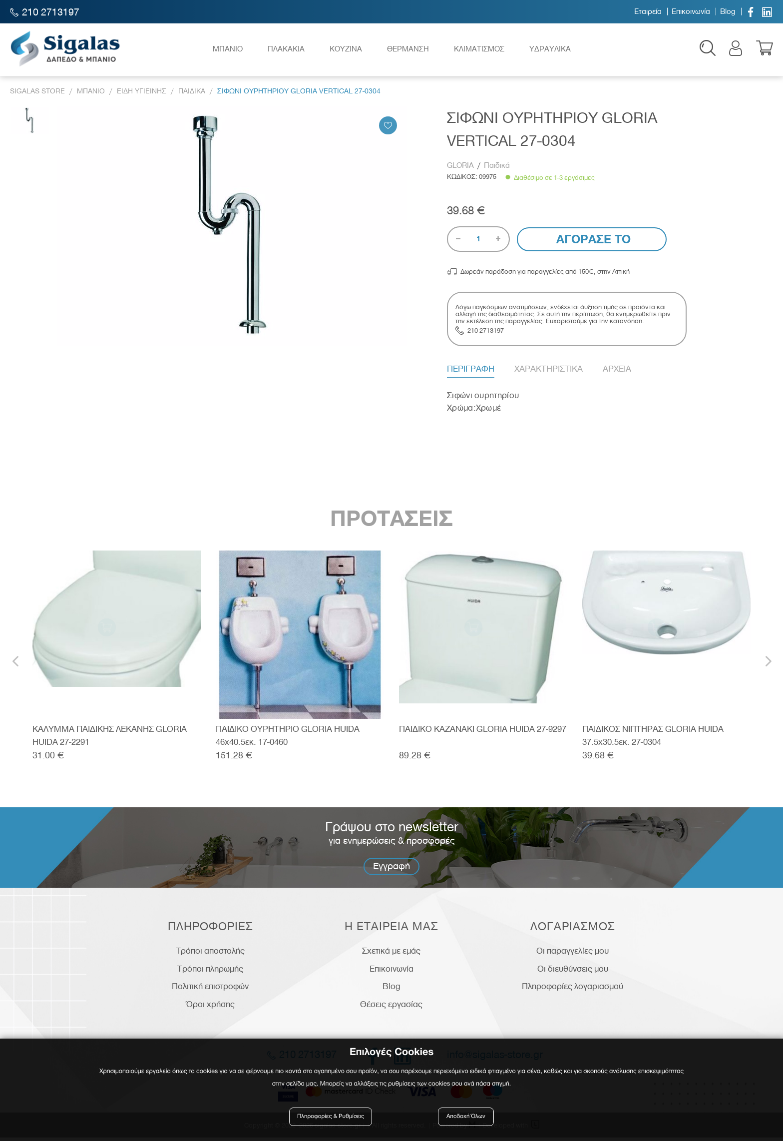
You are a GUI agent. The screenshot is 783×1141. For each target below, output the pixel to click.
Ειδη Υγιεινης (141, 94)
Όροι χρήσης (210, 1007)
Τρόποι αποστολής (210, 954)
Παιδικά (497, 168)
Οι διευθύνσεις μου (572, 972)
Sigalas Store (37, 94)
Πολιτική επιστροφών (210, 990)
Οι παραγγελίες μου (572, 954)
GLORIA (461, 168)
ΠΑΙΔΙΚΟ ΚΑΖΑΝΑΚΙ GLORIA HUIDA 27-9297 (482, 732)
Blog (728, 11)
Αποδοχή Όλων (466, 1117)
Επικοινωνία (691, 11)
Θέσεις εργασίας (391, 1007)
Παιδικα (191, 94)
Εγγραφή (391, 869)
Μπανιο (91, 94)
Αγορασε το (592, 242)
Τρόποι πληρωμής (210, 972)
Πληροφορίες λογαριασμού (572, 990)
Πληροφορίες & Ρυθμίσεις (331, 1117)
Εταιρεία (648, 11)
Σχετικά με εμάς (391, 954)
